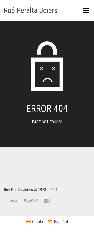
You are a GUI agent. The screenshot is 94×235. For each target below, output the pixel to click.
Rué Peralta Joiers (30, 10)
